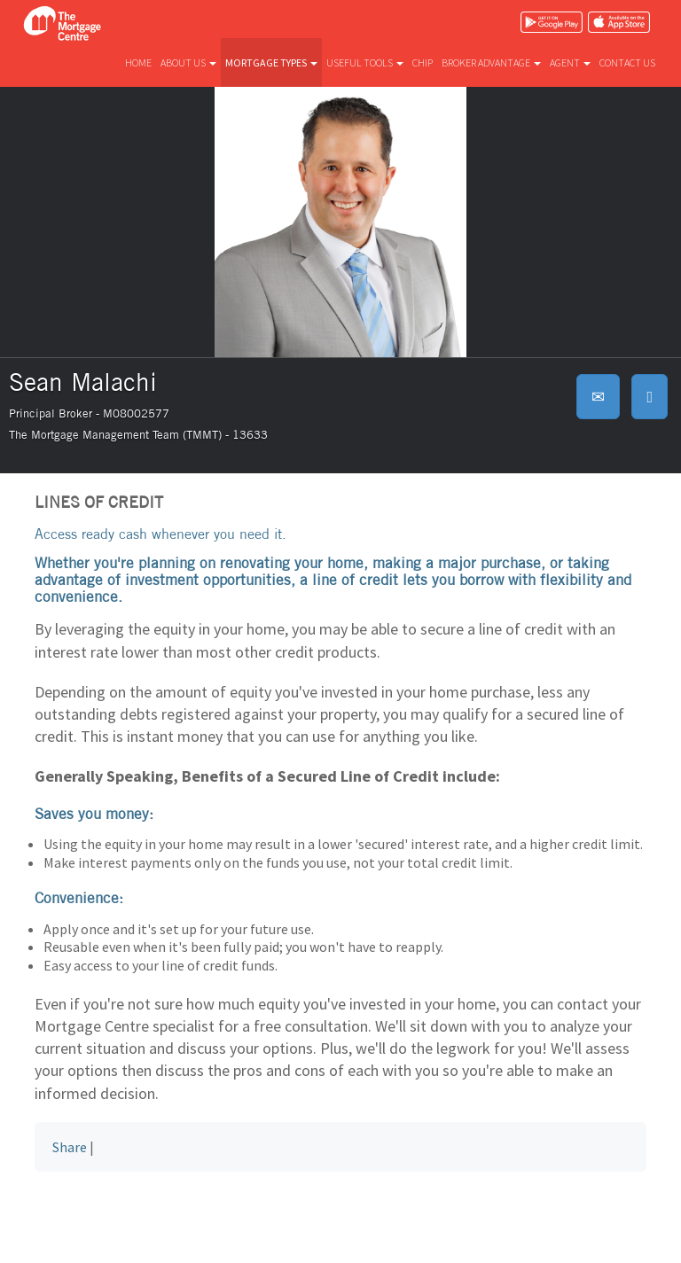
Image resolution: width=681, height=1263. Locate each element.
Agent (570, 62)
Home (138, 62)
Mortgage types (271, 62)
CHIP (422, 62)
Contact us (627, 62)
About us (188, 62)
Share (69, 1147)
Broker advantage (491, 62)
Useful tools (364, 62)
